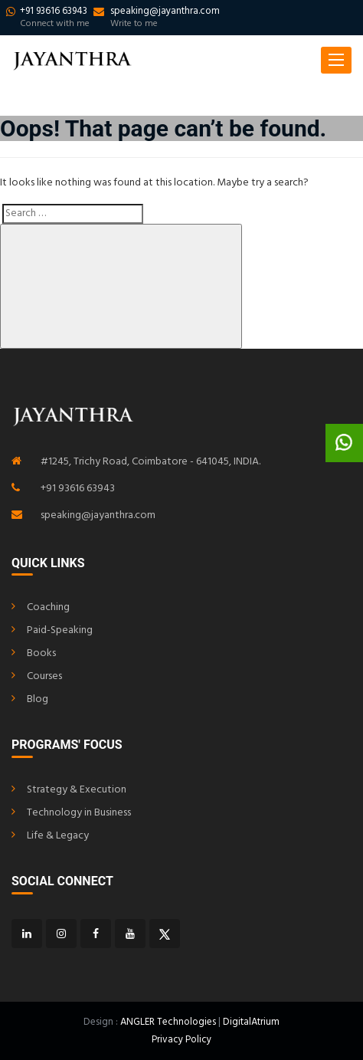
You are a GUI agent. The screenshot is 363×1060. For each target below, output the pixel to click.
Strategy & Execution (76, 790)
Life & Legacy (58, 836)
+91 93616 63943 (78, 488)
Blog (37, 699)
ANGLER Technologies (168, 1022)
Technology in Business (79, 813)
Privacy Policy (181, 1040)
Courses (44, 676)
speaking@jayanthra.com (98, 515)
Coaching (48, 607)
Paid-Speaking (60, 630)
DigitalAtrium (251, 1022)
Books (41, 653)
